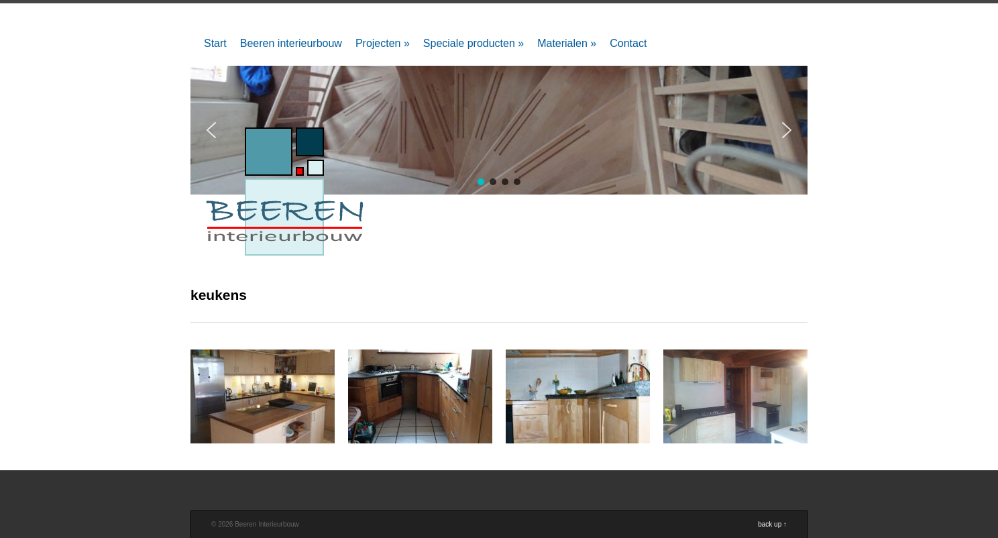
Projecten (382, 43)
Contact (628, 43)
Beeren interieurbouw (291, 43)
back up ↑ (772, 524)
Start (215, 43)
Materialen (566, 43)
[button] (786, 130)
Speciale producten (473, 43)
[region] (499, 130)
